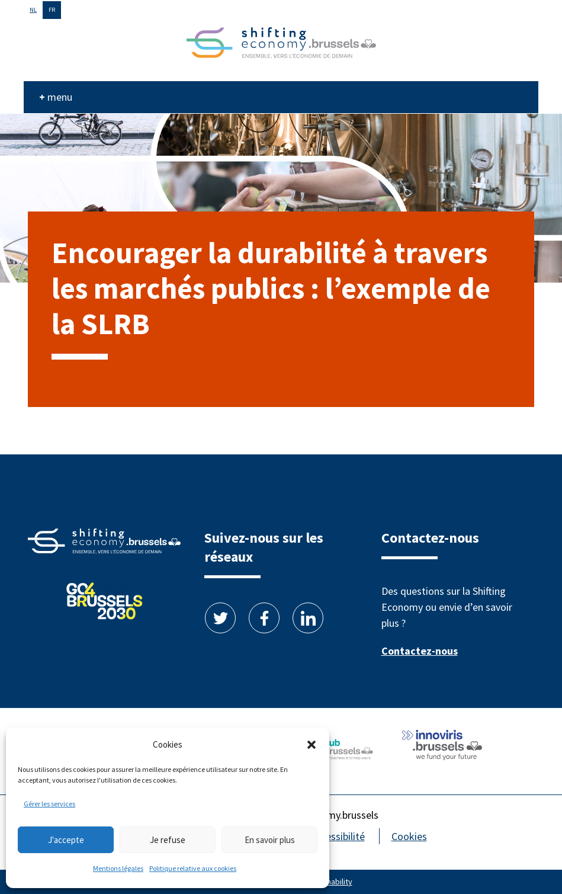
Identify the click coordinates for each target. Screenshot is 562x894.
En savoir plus (270, 839)
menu (59, 97)
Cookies (409, 836)
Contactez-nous (419, 651)
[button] (311, 745)
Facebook (264, 618)
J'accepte (66, 839)
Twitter (220, 618)
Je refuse (167, 839)
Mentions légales (118, 868)
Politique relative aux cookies (192, 868)
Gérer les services (49, 803)
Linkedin (308, 618)
